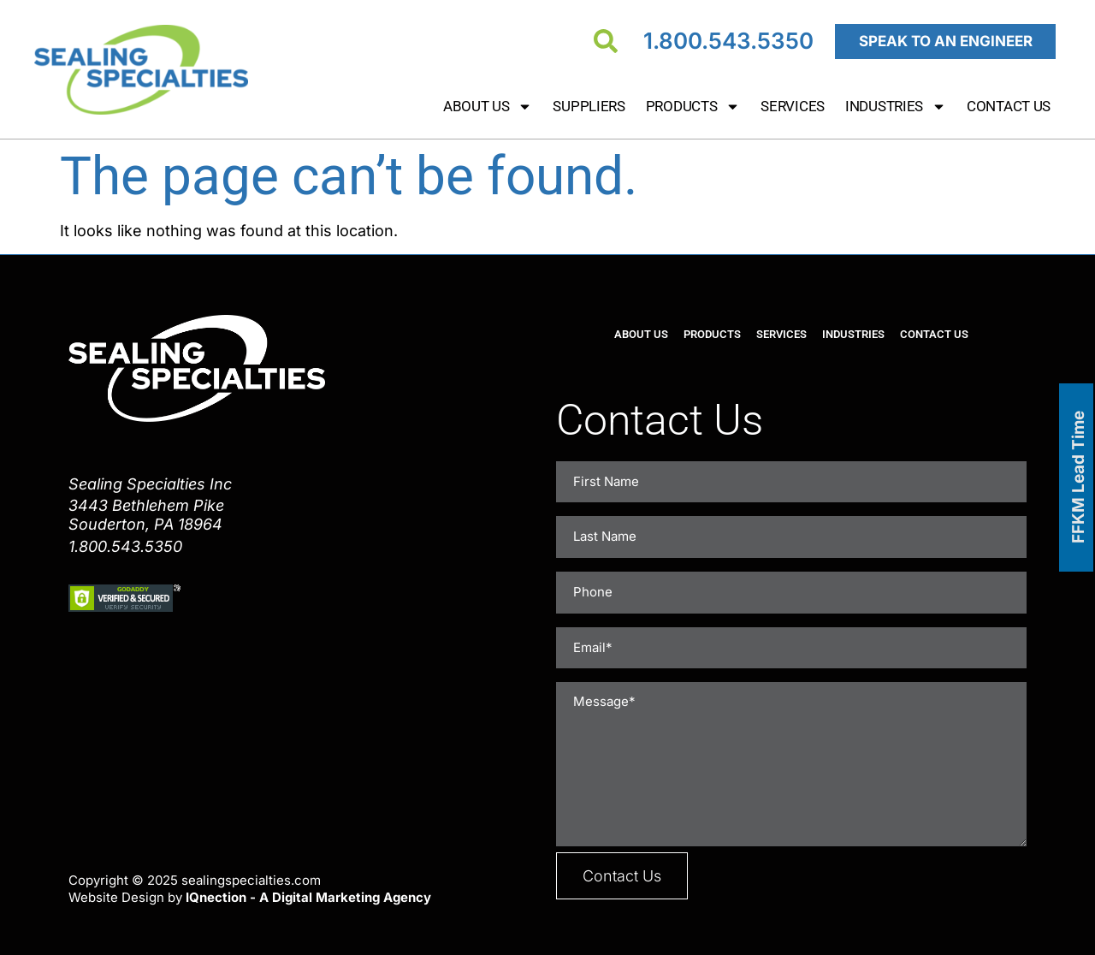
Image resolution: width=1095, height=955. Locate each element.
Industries (895, 106)
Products (693, 106)
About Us (488, 106)
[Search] (605, 41)
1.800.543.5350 (728, 40)
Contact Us (1009, 106)
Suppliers (588, 106)
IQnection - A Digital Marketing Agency (308, 886)
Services (793, 106)
